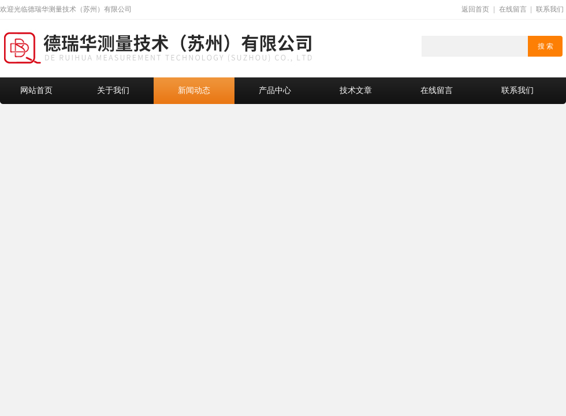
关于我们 (113, 90)
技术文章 (356, 90)
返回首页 (475, 9)
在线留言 (513, 9)
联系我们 (550, 9)
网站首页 (36, 90)
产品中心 (275, 90)
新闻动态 (194, 90)
